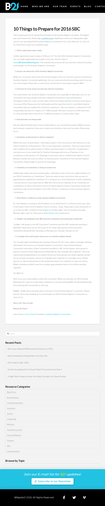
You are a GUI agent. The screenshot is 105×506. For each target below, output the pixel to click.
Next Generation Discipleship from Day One (27, 356)
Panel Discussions (14, 430)
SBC (9, 446)
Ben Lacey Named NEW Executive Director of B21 (30, 349)
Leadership (11, 419)
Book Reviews (13, 397)
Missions (10, 424)
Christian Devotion (15, 403)
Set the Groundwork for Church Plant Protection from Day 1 (35, 369)
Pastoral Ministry (14, 435)
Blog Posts (11, 392)
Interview (11, 408)
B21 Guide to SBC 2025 (18, 362)
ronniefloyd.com (47, 38)
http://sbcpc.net (51, 213)
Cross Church (30, 314)
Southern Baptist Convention (58, 314)
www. (26, 62)
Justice (10, 413)
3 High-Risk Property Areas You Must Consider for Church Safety (37, 376)
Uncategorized (13, 451)
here (69, 101)
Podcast (10, 440)
